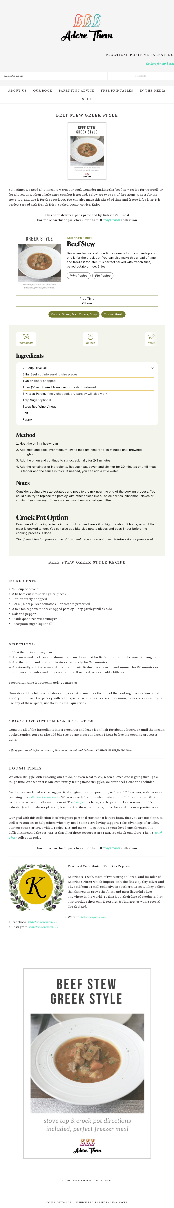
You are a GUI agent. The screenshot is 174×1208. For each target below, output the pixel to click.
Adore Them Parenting (87, 27)
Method (90, 338)
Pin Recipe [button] (103, 275)
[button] (152, 368)
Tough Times (111, 220)
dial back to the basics (45, 797)
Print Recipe (79, 275)
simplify (77, 802)
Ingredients (26, 338)
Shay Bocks (119, 1202)
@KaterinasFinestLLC (43, 922)
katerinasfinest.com (93, 917)
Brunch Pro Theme (90, 1202)
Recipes (86, 1181)
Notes (151, 338)
